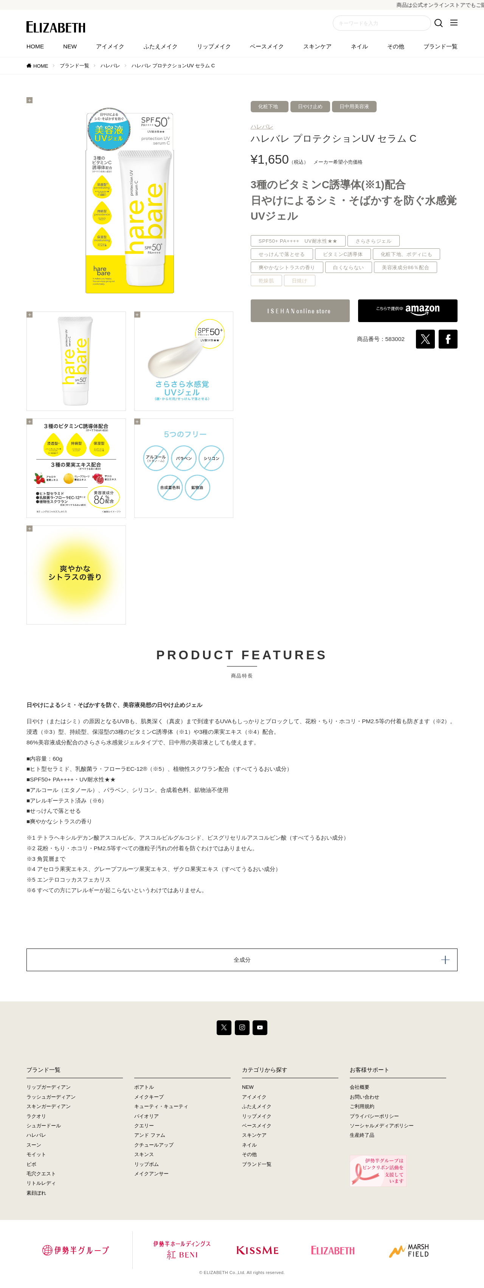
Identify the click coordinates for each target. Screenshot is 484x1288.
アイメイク (110, 46)
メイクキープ (149, 1097)
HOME (35, 46)
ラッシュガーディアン (51, 1097)
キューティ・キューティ (161, 1107)
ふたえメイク (161, 46)
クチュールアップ (154, 1145)
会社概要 (359, 1087)
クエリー (144, 1126)
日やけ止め (310, 106)
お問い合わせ (364, 1097)
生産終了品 (362, 1135)
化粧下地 (268, 106)
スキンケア (317, 46)
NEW (70, 46)
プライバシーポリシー (374, 1116)
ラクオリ (36, 1116)
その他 (395, 46)
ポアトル (144, 1087)
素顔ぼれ (36, 1193)
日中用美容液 (354, 106)
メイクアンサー (151, 1174)
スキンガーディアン (48, 1107)
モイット (36, 1155)
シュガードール (43, 1126)
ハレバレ (110, 65)
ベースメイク (267, 46)
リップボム (146, 1164)
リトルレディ (41, 1183)
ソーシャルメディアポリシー (382, 1126)
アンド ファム (149, 1135)
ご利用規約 (362, 1107)
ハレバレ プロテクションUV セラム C (173, 65)
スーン (33, 1145)
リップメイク (214, 46)
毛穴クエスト (41, 1174)
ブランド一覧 (441, 46)
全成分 (242, 959)
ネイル (359, 46)
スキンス (144, 1155)
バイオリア (146, 1116)
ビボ (31, 1164)
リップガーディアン (48, 1087)
